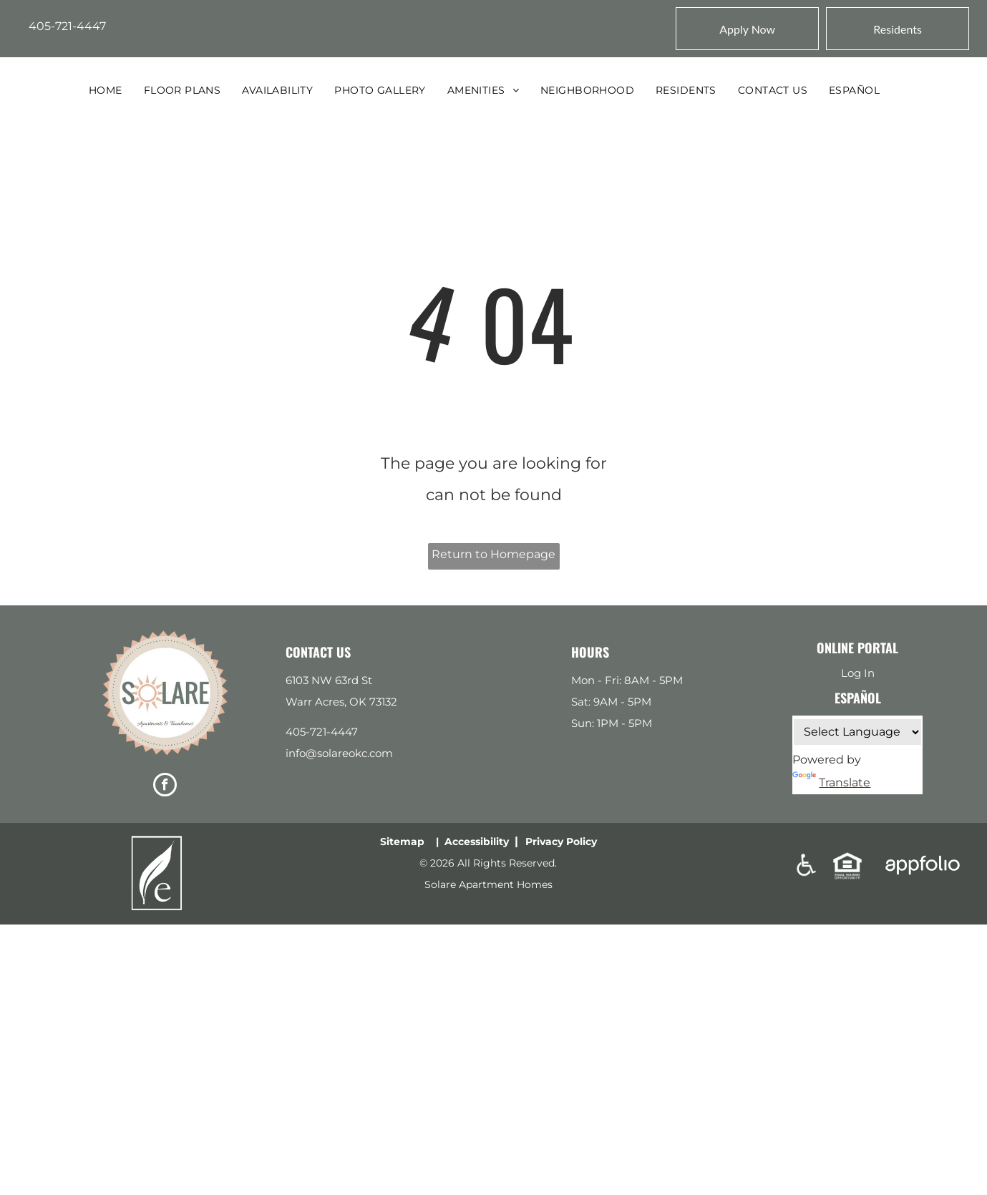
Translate (831, 782)
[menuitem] (105, 90)
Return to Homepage (493, 554)
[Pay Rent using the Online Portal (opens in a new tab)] (897, 28)
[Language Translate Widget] (857, 732)
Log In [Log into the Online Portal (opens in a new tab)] (858, 673)
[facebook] (165, 786)
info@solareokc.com (339, 753)
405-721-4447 (67, 26)
